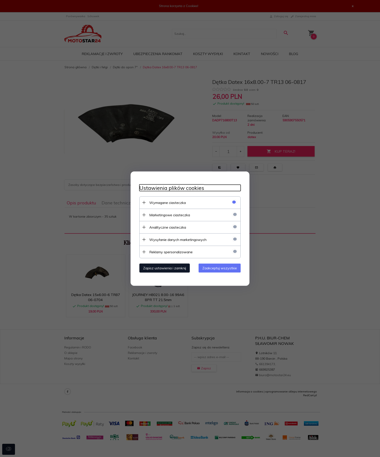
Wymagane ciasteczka (167, 202)
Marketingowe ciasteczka (169, 215)
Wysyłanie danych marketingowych (178, 239)
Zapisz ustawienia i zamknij (164, 268)
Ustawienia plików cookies (171, 188)
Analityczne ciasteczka (167, 227)
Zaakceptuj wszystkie (219, 268)
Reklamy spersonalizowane (171, 252)
